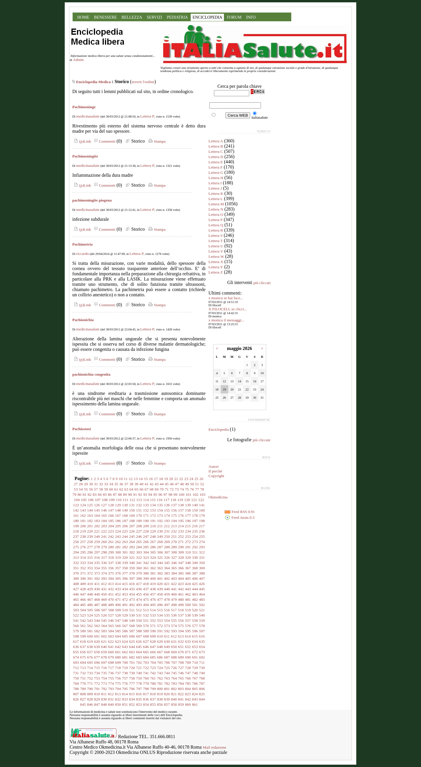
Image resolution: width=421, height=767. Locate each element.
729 (195, 668)
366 (181, 568)
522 (76, 615)
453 (125, 594)
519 (188, 610)
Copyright (216, 476)
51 (197, 484)
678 (104, 657)
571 (153, 626)
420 (160, 584)
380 (146, 573)
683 (139, 657)
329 (188, 557)
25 (196, 479)
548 (125, 620)
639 (97, 647)
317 (104, 557)
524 (90, 615)
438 (153, 589)
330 (195, 557)
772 (97, 683)
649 (167, 647)
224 (118, 531)
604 (118, 636)
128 (111, 505)
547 (118, 620)
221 (97, 531)
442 (181, 589)
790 (90, 689)
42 (151, 484)
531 (139, 615)
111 (125, 500)
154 (160, 510)
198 (202, 521)
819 (160, 694)
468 (97, 599)
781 (160, 683)
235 (195, 531)
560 (76, 626)
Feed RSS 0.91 (239, 511)
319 (118, 557)
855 (153, 704)
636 (76, 647)
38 (131, 484)
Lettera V (215, 251)
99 (175, 494)
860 (188, 704)
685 (153, 657)
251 (174, 536)
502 (202, 605)
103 (202, 494)
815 (132, 694)
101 (188, 494)
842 (188, 699)
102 (195, 494)
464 (202, 594)
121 (194, 500)
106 (91, 500)
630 (167, 641)
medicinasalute (87, 116)
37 (126, 484)
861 (195, 704)
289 (174, 547)
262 (118, 542)
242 (111, 536)
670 (181, 652)
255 (202, 536)
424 (188, 584)
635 (202, 641)
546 (111, 620)
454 (132, 594)
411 (97, 584)
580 (83, 631)
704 (153, 662)
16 (151, 479)
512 (139, 610)
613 (181, 636)
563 (97, 626)
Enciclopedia (218, 429)
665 (146, 652)
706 (167, 662)
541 (76, 620)
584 (111, 631)
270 (174, 542)
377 (125, 573)
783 (174, 683)
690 (188, 657)
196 (188, 521)
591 (160, 631)
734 (97, 673)
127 (104, 505)
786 (195, 683)
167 (118, 515)
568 (132, 626)
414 (118, 584)
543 (90, 620)
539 (195, 615)
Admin (78, 59)
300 (118, 552)
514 (153, 610)
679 (111, 657)
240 (97, 536)
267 (153, 542)
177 (188, 515)
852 (132, 704)
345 (167, 563)
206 (125, 526)
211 (160, 526)
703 (146, 662)
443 (188, 589)
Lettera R (215, 230)
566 (118, 626)
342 (146, 563)
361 (146, 568)
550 (139, 620)
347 (181, 563)
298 (104, 552)
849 (111, 704)
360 (139, 568)
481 (188, 599)
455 (139, 594)
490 (118, 605)
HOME (83, 17)
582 (97, 631)
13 (136, 479)
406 (195, 578)
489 (111, 605)
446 (76, 594)
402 (167, 578)
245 (132, 536)
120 (187, 500)
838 (160, 699)
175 (174, 515)
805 (195, 689)
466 (83, 599)
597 (202, 631)
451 (111, 594)
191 (153, 521)
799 (153, 689)
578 (202, 626)
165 (104, 515)
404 (181, 578)
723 (153, 668)
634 (195, 641)
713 (83, 668)
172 (153, 515)
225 (125, 531)
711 (202, 662)
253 (188, 536)
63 (126, 489)
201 (90, 526)
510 (125, 610)
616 (202, 636)
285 (146, 547)
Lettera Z (215, 272)
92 (140, 494)
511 (132, 610)
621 (104, 641)
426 (202, 584)
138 (181, 505)
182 (90, 521)
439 (160, 589)
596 (195, 631)
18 (161, 479)
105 (84, 500)
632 (181, 641)
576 (188, 626)
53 (76, 489)
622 (111, 641)
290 (181, 547)
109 (112, 500)
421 (167, 584)
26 (201, 479)
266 (146, 542)
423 (181, 584)
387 (195, 573)
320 (125, 557)
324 (153, 557)
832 (118, 699)
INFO (251, 17)
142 (76, 510)
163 (90, 515)
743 (160, 673)
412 (104, 584)
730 (202, 668)
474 (139, 599)
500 (188, 605)
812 (111, 694)
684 (146, 657)
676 (90, 657)
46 (171, 484)
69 (156, 489)
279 (104, 547)
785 (188, 683)
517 (174, 610)
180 (76, 521)
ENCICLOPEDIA (207, 17)
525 (97, 615)
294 (76, 552)
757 (125, 678)
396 (125, 578)
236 (202, 531)
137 (174, 505)
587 (132, 631)
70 (162, 489)
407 (202, 578)
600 (90, 636)
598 (76, 636)
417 (139, 584)
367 (188, 568)
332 (76, 563)
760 (146, 678)
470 (111, 599)
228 (146, 531)
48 (182, 484)
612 (174, 636)
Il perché (215, 471)
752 (90, 678)
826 (76, 699)
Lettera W (216, 256)
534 (160, 615)
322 (139, 557)
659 (104, 652)
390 (83, 578)
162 (83, 515)
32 (101, 484)
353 (90, 568)
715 (97, 668)
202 (97, 526)
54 (81, 489)
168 (125, 515)
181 (83, 521)
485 (83, 605)
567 (125, 626)
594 (181, 631)
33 (106, 484)
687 (167, 657)
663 (132, 652)
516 (167, 610)
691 (195, 657)
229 (153, 531)
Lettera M (216, 204)
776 (125, 683)
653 (195, 647)
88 (120, 494)
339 (125, 563)
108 (105, 500)
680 (118, 657)
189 (139, 521)
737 (118, 673)
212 (167, 526)
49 (187, 484)
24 (191, 479)
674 (76, 657)
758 (132, 678)
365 (174, 568)
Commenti (103, 141)
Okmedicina (217, 497)
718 (118, 668)
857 (167, 704)
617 (76, 641)
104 (77, 500)
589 (146, 631)
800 (160, 689)
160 (202, 510)
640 (104, 647)
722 (146, 668)
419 (153, 584)
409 (83, 584)
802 (174, 689)
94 (150, 494)
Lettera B (215, 146)
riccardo (82, 253)
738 (125, 673)
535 (167, 615)
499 (181, 605)
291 (188, 547)
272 (188, 542)
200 (83, 526)
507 (104, 610)
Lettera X (215, 262)
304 (146, 552)
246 (139, 536)
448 (90, 594)
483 (202, 599)
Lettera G (215, 172)
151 (139, 510)
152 (146, 510)
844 (202, 699)
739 (132, 673)
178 (195, 515)
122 (201, 500)
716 (104, 668)
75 (187, 489)
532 (146, 615)
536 (174, 615)
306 (160, 552)
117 (166, 500)
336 (104, 563)
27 (76, 484)
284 (139, 547)
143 (83, 510)
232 (174, 531)
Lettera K (215, 193)
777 (132, 683)
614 (188, 636)
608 (146, 636)
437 (146, 589)
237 (76, 536)
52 (202, 484)
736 (111, 673)
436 (139, 589)
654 (202, 647)
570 (146, 626)
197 (195, 521)
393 (104, 578)
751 (83, 678)
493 (139, 605)
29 (86, 484)
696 (97, 662)
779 (146, 683)
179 (202, 515)
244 (125, 536)
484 (76, 605)
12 (130, 479)
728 (188, 668)
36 (121, 484)
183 (97, 521)
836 (146, 699)
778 (139, 683)
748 (195, 673)
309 (181, 552)
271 (181, 542)
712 (76, 668)
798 (146, 689)
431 (104, 589)
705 (160, 662)
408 (76, 584)
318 (111, 557)
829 (97, 699)
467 (90, 599)
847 (97, 704)
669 (174, 652)
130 (125, 505)
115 (153, 500)
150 (132, 510)
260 (104, 542)
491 (125, 605)
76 (192, 489)
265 (139, 542)
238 (83, 536)
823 (188, 694)
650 (174, 647)
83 (95, 494)
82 (90, 494)
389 (76, 578)
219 (83, 531)
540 (202, 615)
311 (195, 552)
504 (83, 610)
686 (160, 657)
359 (132, 568)
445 (202, 589)
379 (139, 573)
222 (104, 531)
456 (146, 594)
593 (174, 631)
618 (83, 641)
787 (202, 683)
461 (181, 594)
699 (118, 662)
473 (132, 599)
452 (118, 594)
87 (115, 494)
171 (146, 515)
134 (153, 505)
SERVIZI (154, 17)
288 (167, 547)
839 (167, 699)
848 (104, 704)
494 (146, 605)
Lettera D (215, 157)
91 (135, 494)
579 (76, 631)
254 (195, 536)
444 (195, 589)
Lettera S (215, 235)
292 (195, 547)
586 (125, 631)
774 (111, 683)
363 (160, 568)
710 (195, 662)
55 (86, 489)
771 (90, 683)
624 (125, 641)
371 (83, 573)
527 (111, 615)
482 (195, 599)
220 (90, 531)
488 (104, 605)
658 (97, 652)
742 (153, 673)
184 (104, 521)
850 (118, 704)
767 (195, 678)
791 (97, 689)
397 (132, 578)
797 (139, 689)
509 (118, 610)
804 (188, 689)
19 (166, 479)
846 (90, 704)
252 (181, 536)
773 (104, 683)
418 (146, 584)
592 (167, 631)
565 (111, 626)
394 (111, 578)
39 (136, 484)
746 (181, 673)
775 (118, 683)
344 (160, 563)
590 (153, 631)
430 (97, 589)
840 (174, 699)
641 (111, 647)
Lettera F (215, 167)
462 (188, 594)
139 (188, 505)
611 (167, 636)
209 (146, 526)
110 (119, 500)
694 (83, 662)
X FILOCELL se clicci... (227, 309)
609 (153, 636)
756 (118, 678)
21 (176, 479)
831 (111, 699)
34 (111, 484)
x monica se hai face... (225, 298)
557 (188, 620)
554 (167, 620)
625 (132, 641)
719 (125, 668)
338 (118, 563)
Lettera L (215, 199)
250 (167, 536)
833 (125, 699)
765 (181, 678)
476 (153, 599)
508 (111, 610)
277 (90, 547)
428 (83, 589)
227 (139, 531)
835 (139, 699)
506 (97, 610)
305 (153, 552)
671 (188, 652)
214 (181, 526)
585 (118, 631)
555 (174, 620)
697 (104, 662)
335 (97, 563)
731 (76, 673)
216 (195, 526)
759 (139, 678)
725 (167, 668)
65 (136, 489)
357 (118, 568)
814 (125, 694)
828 (90, 699)
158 (188, 510)
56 (91, 489)
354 (97, 568)
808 (83, 694)
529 (125, 615)
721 (139, 668)
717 (111, 668)
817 (146, 694)
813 (118, 694)
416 (132, 584)
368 (195, 568)
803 (181, 689)
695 (90, 662)
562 (90, 626)
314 (83, 557)
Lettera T (215, 241)
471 (118, 599)
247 (146, 536)
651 (181, 647)
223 (111, 531)
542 (83, 620)
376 (118, 573)
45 (167, 484)
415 (125, 584)
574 (174, 626)
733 (90, 673)
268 (160, 542)
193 (167, 521)
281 (118, 547)
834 (132, 699)
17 (156, 479)
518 (181, 610)
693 (76, 662)
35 (116, 484)
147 (111, 510)
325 (160, 557)
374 (104, 573)
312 (202, 552)
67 (146, 489)
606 (132, 636)
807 (76, 694)
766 (188, 678)
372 (90, 573)
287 (160, 547)
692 (202, 657)
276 (83, 547)
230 (160, 531)
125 (90, 505)
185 (111, 521)
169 (132, 515)
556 (181, 620)
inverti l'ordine (142, 82)
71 (167, 489)
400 (153, 578)
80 (79, 494)
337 (111, 563)
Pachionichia (83, 320)
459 (167, 594)
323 (146, 557)
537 (181, 615)
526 (104, 615)
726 (174, 668)
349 (195, 563)
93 (145, 494)
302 (132, 552)
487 (97, 605)
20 (171, 479)
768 (202, 678)
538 (188, 615)
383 (167, 573)
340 (132, 563)
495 (153, 605)
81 (84, 494)
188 (132, 521)
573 (167, 626)
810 (97, 694)
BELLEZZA (132, 17)
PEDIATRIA (177, 17)
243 (118, 536)
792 (104, 689)
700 (125, 662)
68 (151, 489)
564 (104, 626)
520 (195, 610)
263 (125, 542)
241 (104, 536)
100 (181, 494)
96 (160, 494)
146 (104, 510)
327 (174, 557)
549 (132, 620)
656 (83, 652)
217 (202, 526)
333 (83, 563)
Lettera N (215, 209)
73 (177, 489)
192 (160, 521)
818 (153, 694)
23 (186, 479)
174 (167, 515)
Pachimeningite (85, 156)
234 (188, 531)
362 (153, 568)
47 (177, 484)
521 (202, 610)
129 (118, 505)
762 (160, 678)
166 (111, 515)
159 (195, 510)
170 (139, 515)
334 (90, 563)
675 (83, 657)
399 (146, 578)
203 (104, 526)
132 (139, 505)
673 (202, 652)
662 (125, 652)
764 (174, 678)
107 (98, 500)
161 (76, 515)
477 (160, 599)
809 (90, 694)
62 (121, 489)
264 (132, 542)
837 (153, 699)
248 (153, 536)
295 (83, 552)
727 (181, 668)
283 (132, 547)
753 (97, 678)
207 (132, 526)
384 (174, 573)
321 (132, 557)
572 (160, 626)
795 (125, 689)
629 (160, 641)
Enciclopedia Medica (93, 82)
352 (83, 568)
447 (83, 594)
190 (146, 521)
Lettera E (215, 162)
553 (160, 620)
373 (97, 573)
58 (101, 489)
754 (104, 678)
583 (104, 631)
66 (141, 489)
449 (97, 594)
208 (139, 526)
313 (76, 557)
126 (97, 505)
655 (76, 652)
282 (125, 547)
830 (104, 699)
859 (181, 704)
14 (141, 479)
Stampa (156, 141)
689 (181, 657)
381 (153, 573)
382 (160, 573)
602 (104, 636)
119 (180, 500)
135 (160, 505)
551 (146, 620)
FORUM (234, 17)
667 (160, 652)
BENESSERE (105, 17)
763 (167, 678)
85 (105, 494)
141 (202, 505)
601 (97, 636)
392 (97, 578)
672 (195, 652)
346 (174, 563)
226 (132, 531)
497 (167, 605)
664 (139, 652)
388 (202, 573)
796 (132, 689)
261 (111, 542)
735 (104, 673)
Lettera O (215, 214)
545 (104, 620)
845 (83, 704)
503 (76, 610)
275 (76, 547)
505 (90, 610)
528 (118, 615)
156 (174, 510)
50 (192, 484)
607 (139, 636)
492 (132, 605)
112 (132, 500)
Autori (213, 466)
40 (141, 484)
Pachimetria (82, 244)
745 (174, 673)
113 (139, 500)
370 (76, 573)
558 (195, 620)
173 (160, 515)
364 (167, 568)
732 (83, 673)
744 (167, 673)
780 (153, 683)
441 (174, 589)
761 (153, 678)
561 (83, 626)
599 (83, 636)
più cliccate (262, 440)
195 (181, 521)
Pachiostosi (81, 429)
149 (125, 510)
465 (76, 599)
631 (174, 641)
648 (160, 647)
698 (111, 662)
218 (76, 531)
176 (181, 515)
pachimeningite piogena (92, 200)
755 (111, 678)
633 (188, 641)
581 (90, 631)
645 (139, 647)
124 (83, 505)
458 (160, 594)
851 (125, 704)
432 (111, 589)
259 (97, 542)
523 (83, 615)
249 (160, 536)
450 (104, 594)
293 (202, 547)
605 (125, 636)
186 (118, 521)
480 (181, 599)
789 (83, 689)
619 (90, 641)
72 (171, 489)
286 (153, 547)
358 (125, 568)
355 (104, 568)
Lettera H (215, 178)
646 (146, 647)
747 (188, 673)
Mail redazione (214, 747)
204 (111, 526)
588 (139, 631)
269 (167, 542)
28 (81, 484)
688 (174, 657)
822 (181, 694)
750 (76, 678)
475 (146, 599)
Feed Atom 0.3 (239, 517)
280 (111, 547)
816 (139, 694)
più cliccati (262, 283)
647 (153, 647)
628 (153, 641)
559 (202, 620)
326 (167, 557)
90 (130, 494)
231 (167, 531)
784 (181, 683)
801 (167, 689)
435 (132, 589)
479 (174, 599)
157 (181, 510)
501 (195, 605)
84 (99, 494)
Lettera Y (215, 267)
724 (160, 668)
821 (174, 694)
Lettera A (215, 141)
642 (118, 647)
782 (167, 683)
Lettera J (215, 188)
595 (188, 631)
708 (181, 662)
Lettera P (147, 116)
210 (153, 526)
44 (162, 484)
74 (182, 489)
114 (146, 500)
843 (195, 699)
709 (188, 662)
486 (90, 605)
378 (132, 573)
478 (167, 599)
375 (111, 573)
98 (170, 494)
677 (97, 657)
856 (160, 704)
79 (74, 494)
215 (188, 526)
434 (125, 589)
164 (97, 515)
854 (146, 704)
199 (76, 526)
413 (111, 584)
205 (118, 526)
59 (106, 489)
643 (125, 647)
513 (146, 610)
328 (181, 557)
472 (125, 599)
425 (195, 584)
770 (83, 683)
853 (139, 704)
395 (118, 578)
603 (111, 636)
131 (132, 505)
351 (76, 568)
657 (90, 652)
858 (174, 704)
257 (83, 542)
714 (90, 668)
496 (160, 605)
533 (153, 615)
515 (160, 610)
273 (195, 542)
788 (76, 689)
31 (96, 484)
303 (139, 552)
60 (111, 489)
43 (156, 484)
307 (167, 552)
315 (90, 557)
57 (96, 489)
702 (139, 662)
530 (132, 615)
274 (202, 542)
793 (111, 689)
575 (181, 626)
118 (173, 500)
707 (174, 662)
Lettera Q (215, 225)
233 (181, 531)
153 (153, 510)
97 (165, 494)
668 (167, 652)
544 (97, 620)
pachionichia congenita (91, 374)
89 (125, 494)
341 (139, 563)
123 (76, 505)
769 (76, 683)
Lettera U (215, 246)
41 (146, 484)
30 (91, 484)
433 (118, 589)
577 (195, 626)
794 (118, 689)
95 (155, 494)
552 (153, 620)
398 (139, 578)
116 (160, 500)
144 (90, 510)
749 (202, 673)
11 (126, 479)
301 (125, 552)
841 (181, 699)
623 (118, 641)
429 (90, 589)
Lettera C (215, 151)
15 (146, 479)
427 (76, 589)
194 (174, 521)
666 (153, 652)
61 (116, 489)
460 (174, 594)
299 (111, 552)
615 (195, 636)
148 (118, 510)
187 (125, 521)
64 (131, 489)
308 (174, 552)
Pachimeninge (84, 107)
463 (195, 594)
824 (195, 694)
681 (125, 657)
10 (120, 479)
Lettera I (215, 183)
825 (202, 694)
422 (174, 584)
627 (146, 641)
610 (160, 636)
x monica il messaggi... (226, 320)
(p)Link (81, 141)
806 (202, 689)
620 (97, 641)
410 (90, 584)
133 (146, 505)
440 (167, 589)
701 (132, 662)
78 (202, 489)
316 (97, 557)
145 (97, 510)
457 (153, 594)
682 (132, 657)
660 (111, 652)
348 (188, 563)
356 (111, 568)
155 (167, 510)
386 (188, 573)
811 (104, 694)
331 (202, 557)
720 (132, 668)
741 (146, 673)
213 (174, 526)
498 (174, 605)
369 (202, 568)
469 (104, 599)
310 (188, 552)
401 (160, 578)
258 (90, 542)
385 (181, 573)
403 (174, 578)
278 (97, 547)
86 (110, 494)
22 (181, 479)
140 (195, 505)
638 (90, 647)
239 (90, 536)
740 (139, 673)
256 (76, 542)
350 (202, 563)
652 (188, 647)
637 (83, 647)
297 (97, 552)
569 (139, 626)
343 (153, 563)
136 (167, 505)
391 (90, 578)
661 (118, 652)
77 (197, 489)
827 (83, 699)
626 (139, 641)
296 (90, 552)
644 (132, 647)
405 (188, 578)
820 (167, 694)
